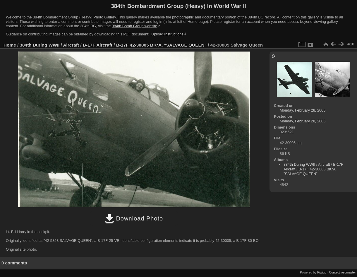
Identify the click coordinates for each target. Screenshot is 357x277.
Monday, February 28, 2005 (302, 110)
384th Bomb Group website (134, 26)
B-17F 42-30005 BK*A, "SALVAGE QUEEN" (161, 44)
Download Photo (134, 218)
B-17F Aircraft (97, 44)
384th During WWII (40, 44)
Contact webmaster (342, 272)
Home (10, 44)
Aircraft (71, 44)
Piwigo (321, 272)
